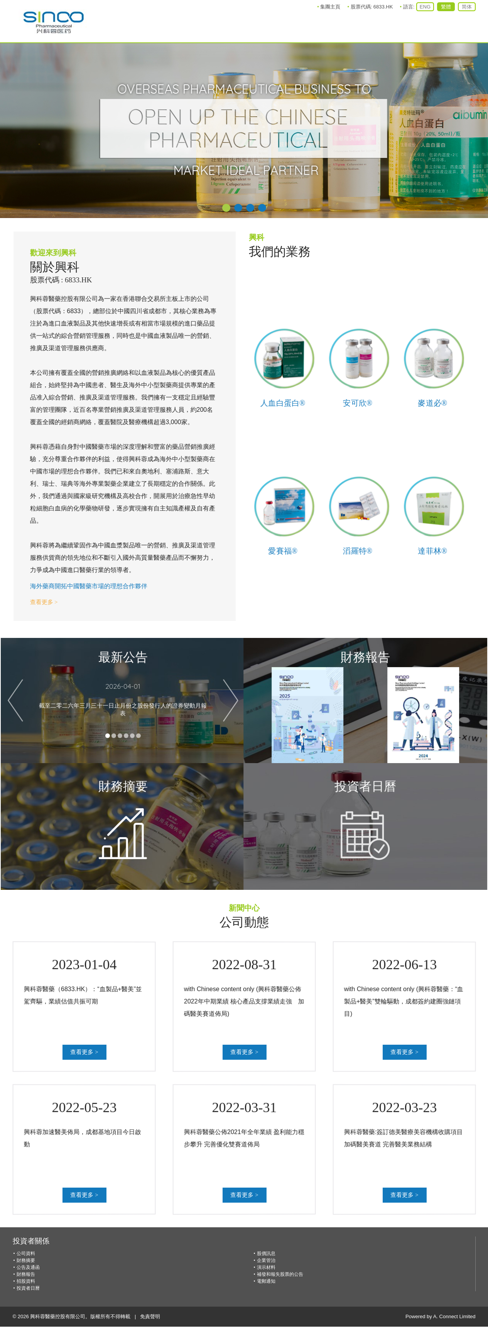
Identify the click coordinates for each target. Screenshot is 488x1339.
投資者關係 (31, 1241)
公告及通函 (28, 1267)
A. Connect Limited (454, 1316)
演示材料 (266, 1267)
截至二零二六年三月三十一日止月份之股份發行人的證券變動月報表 (115, 701)
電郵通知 (266, 1281)
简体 (467, 7)
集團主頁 (330, 7)
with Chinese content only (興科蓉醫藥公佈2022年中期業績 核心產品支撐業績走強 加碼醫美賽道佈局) (245, 1001)
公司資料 (26, 1253)
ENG (425, 7)
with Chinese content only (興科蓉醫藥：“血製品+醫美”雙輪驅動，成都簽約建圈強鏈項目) (405, 1001)
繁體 (446, 7)
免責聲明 (150, 1316)
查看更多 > (36, 602)
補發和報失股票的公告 (280, 1274)
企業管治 (266, 1260)
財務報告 (26, 1274)
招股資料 (26, 1281)
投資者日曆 (28, 1288)
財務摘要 (26, 1260)
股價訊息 (266, 1253)
